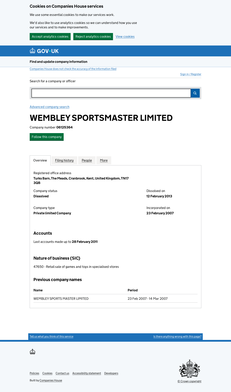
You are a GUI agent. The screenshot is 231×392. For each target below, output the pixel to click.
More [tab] (104, 160)
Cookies (47, 373)
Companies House (51, 380)
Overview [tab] (40, 160)
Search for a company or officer (53, 81)
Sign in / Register (190, 74)
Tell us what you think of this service (51, 336)
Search (195, 93)
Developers (111, 373)
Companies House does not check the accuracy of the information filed (73, 68)
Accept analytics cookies (50, 36)
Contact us (62, 373)
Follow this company (47, 137)
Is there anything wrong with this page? (177, 336)
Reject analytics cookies (93, 36)
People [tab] (87, 160)
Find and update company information (58, 62)
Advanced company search (49, 107)
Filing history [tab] (64, 160)
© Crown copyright (189, 381)
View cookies (125, 36)
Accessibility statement (86, 373)
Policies (34, 373)
